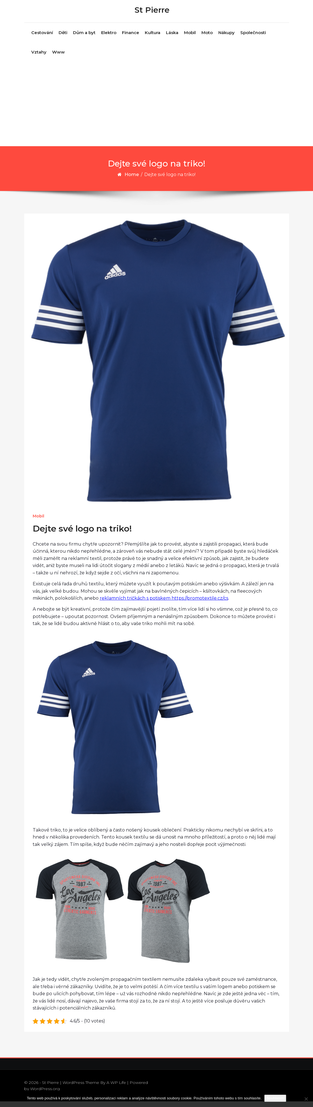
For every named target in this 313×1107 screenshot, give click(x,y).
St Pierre (152, 12)
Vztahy (38, 57)
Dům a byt (84, 38)
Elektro (108, 38)
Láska (172, 38)
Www (58, 57)
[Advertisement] (157, 109)
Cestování (42, 38)
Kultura (152, 38)
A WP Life (116, 1087)
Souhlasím (275, 1098)
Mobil (190, 38)
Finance (130, 38)
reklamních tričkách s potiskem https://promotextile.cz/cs (164, 603)
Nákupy (226, 38)
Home (132, 180)
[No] (306, 1099)
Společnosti (253, 38)
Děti (63, 38)
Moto (207, 38)
